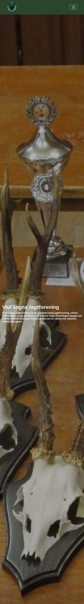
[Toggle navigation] (73, 7)
